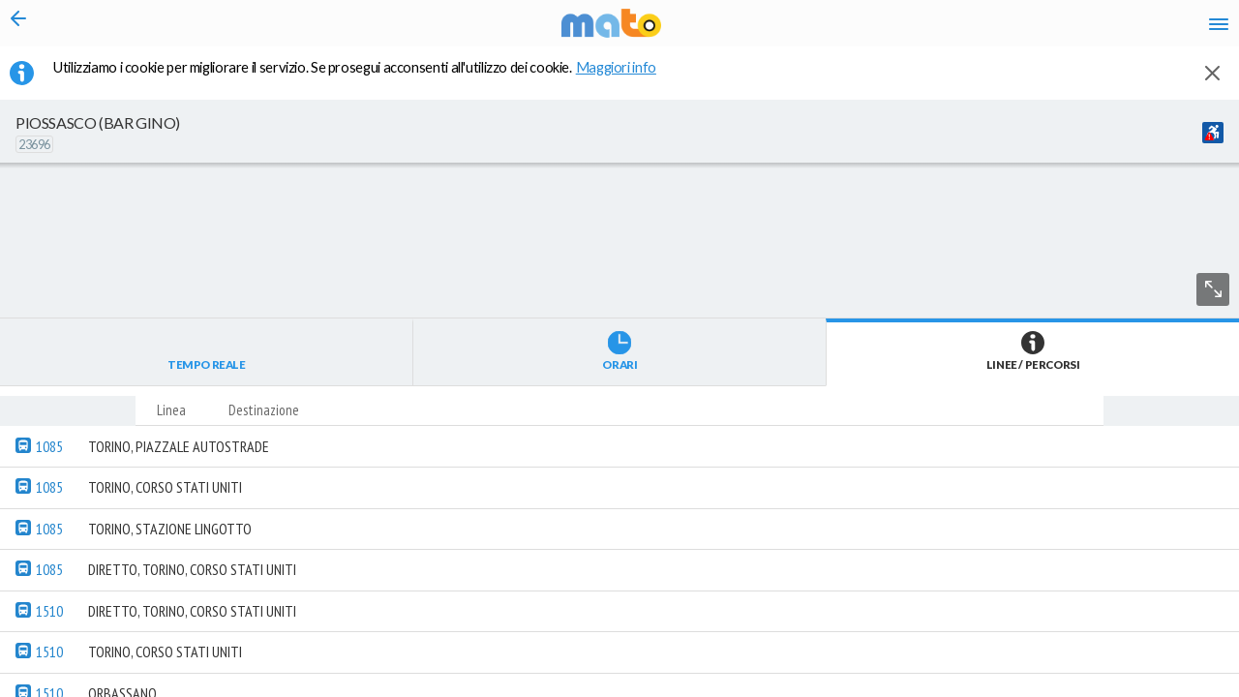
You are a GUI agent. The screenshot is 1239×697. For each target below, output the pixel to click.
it (941, 29)
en (976, 29)
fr (1014, 29)
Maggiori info (626, 78)
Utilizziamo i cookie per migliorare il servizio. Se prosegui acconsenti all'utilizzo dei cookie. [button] (366, 78)
